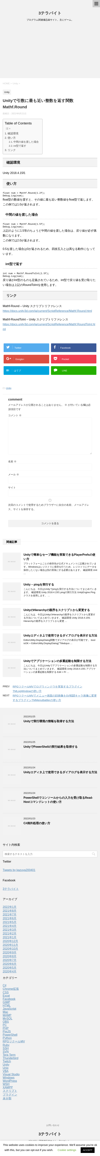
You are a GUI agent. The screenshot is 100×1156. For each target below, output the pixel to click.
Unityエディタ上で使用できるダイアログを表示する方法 (60, 638)
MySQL (7, 1021)
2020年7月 (10, 963)
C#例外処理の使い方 (37, 826)
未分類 (7, 1101)
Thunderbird (10, 1061)
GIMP (6, 1005)
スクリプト (10, 1094)
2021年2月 (10, 936)
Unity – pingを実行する (39, 587)
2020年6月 (10, 967)
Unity (8, 391)
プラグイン (10, 1097)
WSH (6, 1087)
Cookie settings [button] (67, 1149)
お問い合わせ (52, 1125)
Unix (5, 1071)
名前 (12, 464)
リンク (12, 150)
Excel (6, 998)
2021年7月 (10, 917)
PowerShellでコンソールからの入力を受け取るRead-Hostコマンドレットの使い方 (58, 803)
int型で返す (19, 145)
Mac (5, 1015)
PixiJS (7, 1034)
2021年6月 (10, 921)
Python (7, 1041)
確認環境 (13, 133)
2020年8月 (10, 959)
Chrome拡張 (11, 992)
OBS (6, 1025)
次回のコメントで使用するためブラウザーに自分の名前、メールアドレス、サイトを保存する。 (48, 510)
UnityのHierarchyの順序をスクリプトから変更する (57, 613)
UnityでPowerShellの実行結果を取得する (51, 749)
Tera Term (9, 1058)
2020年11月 (10, 948)
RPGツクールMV (14, 1044)
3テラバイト (50, 13)
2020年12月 (10, 944)
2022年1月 (10, 910)
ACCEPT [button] (87, 1150)
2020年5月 (10, 970)
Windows (8, 1080)
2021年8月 (10, 914)
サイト (12, 490)
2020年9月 (10, 955)
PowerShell (10, 1038)
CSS (6, 995)
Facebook (9, 1002)
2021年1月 (10, 940)
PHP (6, 1031)
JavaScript (9, 1012)
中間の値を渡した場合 (26, 141)
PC (5, 1028)
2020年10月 (10, 951)
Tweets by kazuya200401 (19, 873)
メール (13, 477)
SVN (6, 1054)
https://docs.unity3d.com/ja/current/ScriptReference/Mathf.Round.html (47, 314)
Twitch (7, 1064)
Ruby (6, 1048)
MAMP (7, 1018)
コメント (15, 418)
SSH (6, 1051)
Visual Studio (11, 1077)
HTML (7, 1008)
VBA (5, 1074)
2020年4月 (10, 974)
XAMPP (8, 1090)
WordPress (10, 1084)
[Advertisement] (50, 51)
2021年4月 (10, 929)
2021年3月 (10, 932)
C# (4, 988)
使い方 (12, 137)
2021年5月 (10, 925)
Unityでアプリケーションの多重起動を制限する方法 (57, 664)
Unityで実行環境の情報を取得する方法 (49, 724)
